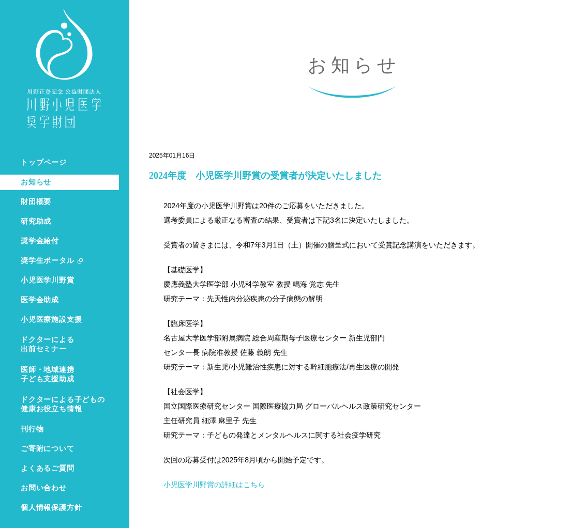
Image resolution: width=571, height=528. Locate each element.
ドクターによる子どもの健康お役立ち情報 (63, 404)
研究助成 (36, 221)
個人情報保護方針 (51, 507)
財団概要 (36, 202)
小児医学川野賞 (47, 280)
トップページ (44, 162)
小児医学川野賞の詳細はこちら (214, 484)
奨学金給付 (40, 241)
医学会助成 (40, 300)
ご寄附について (47, 449)
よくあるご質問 (47, 468)
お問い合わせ (44, 488)
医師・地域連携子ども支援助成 (47, 374)
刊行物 (32, 429)
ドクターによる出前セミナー (47, 344)
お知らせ (36, 182)
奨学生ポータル (47, 261)
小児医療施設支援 (51, 319)
